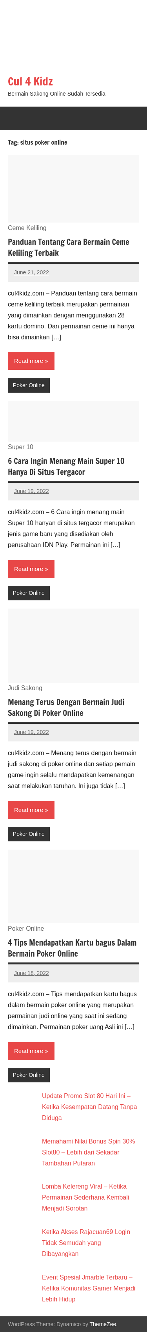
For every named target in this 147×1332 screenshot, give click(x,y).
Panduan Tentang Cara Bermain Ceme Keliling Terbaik (68, 247)
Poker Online (29, 385)
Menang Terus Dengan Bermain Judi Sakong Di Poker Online (66, 707)
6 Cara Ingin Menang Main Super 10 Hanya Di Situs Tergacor (66, 466)
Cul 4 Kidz (30, 81)
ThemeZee (103, 1324)
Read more (28, 360)
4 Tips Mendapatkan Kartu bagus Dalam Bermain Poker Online (72, 948)
